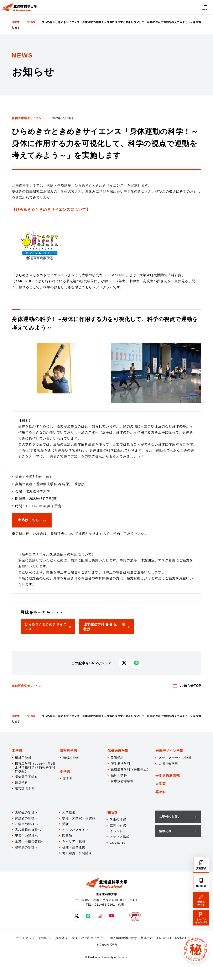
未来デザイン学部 (169, 750)
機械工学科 (23, 757)
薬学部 (65, 771)
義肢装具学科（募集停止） (130, 769)
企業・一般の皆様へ (30, 841)
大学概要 (68, 812)
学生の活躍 (118, 819)
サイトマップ (25, 938)
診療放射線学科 (122, 781)
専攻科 (160, 792)
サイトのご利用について (89, 938)
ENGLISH (164, 938)
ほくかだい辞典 (106, 944)
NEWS (111, 812)
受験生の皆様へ (26, 812)
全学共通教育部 (167, 776)
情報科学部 (68, 750)
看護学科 (117, 757)
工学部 (17, 750)
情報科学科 (71, 757)
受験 (65, 824)
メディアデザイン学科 (175, 757)
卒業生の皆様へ (26, 835)
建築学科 (21, 782)
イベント (38, 118)
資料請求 (61, 938)
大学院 (160, 784)
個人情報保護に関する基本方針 (131, 938)
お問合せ (45, 938)
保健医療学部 (21, 118)
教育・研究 (118, 825)
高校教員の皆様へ (28, 829)
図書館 (67, 835)
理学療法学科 (120, 763)
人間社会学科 (168, 763)
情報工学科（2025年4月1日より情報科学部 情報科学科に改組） (35, 767)
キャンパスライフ (75, 829)
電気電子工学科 (26, 777)
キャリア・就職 (73, 841)
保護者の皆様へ (26, 818)
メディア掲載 (119, 837)
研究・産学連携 (73, 847)
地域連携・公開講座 (77, 853)
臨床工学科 (119, 775)
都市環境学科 (25, 788)
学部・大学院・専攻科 (78, 818)
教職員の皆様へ (26, 847)
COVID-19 (117, 842)
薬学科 (68, 778)
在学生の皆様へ (26, 824)
